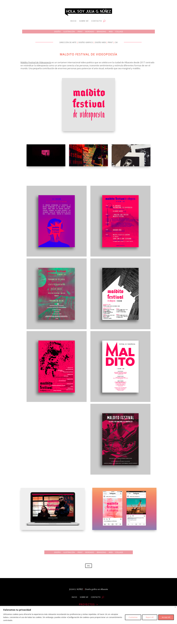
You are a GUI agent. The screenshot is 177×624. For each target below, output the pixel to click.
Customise (133, 617)
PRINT (80, 32)
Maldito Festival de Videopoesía (36, 62)
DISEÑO (57, 32)
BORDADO (89, 32)
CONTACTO (96, 21)
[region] (88, 615)
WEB (111, 32)
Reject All (150, 617)
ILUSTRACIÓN (69, 32)
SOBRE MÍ (83, 21)
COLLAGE (119, 32)
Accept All (166, 617)
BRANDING (101, 32)
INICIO (73, 21)
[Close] (175, 607)
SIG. (88, 566)
